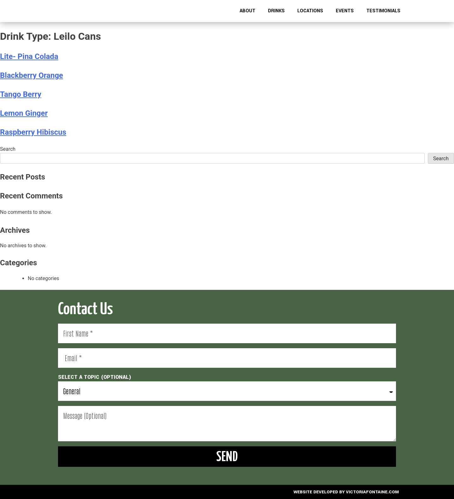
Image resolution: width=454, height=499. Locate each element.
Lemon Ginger (24, 113)
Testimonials (383, 11)
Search (7, 149)
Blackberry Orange (31, 75)
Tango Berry (20, 94)
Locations (310, 11)
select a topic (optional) (94, 377)
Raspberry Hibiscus (33, 132)
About (247, 11)
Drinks (276, 11)
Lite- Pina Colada (29, 56)
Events (345, 11)
